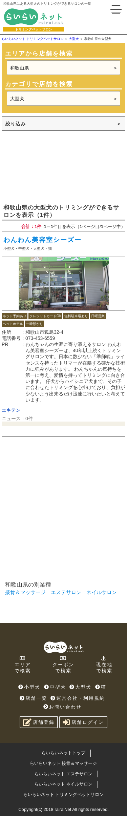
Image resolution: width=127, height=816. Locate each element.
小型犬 (29, 687)
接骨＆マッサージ (25, 592)
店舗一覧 (33, 698)
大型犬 (17, 98)
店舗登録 (39, 722)
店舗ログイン (83, 722)
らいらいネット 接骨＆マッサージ (63, 763)
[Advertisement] (63, 167)
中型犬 (55, 687)
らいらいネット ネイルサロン (63, 784)
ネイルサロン (101, 592)
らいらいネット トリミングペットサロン (63, 794)
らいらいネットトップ (63, 752)
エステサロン (66, 592)
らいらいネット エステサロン (63, 773)
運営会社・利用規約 (77, 698)
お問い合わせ (62, 707)
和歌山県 (19, 67)
